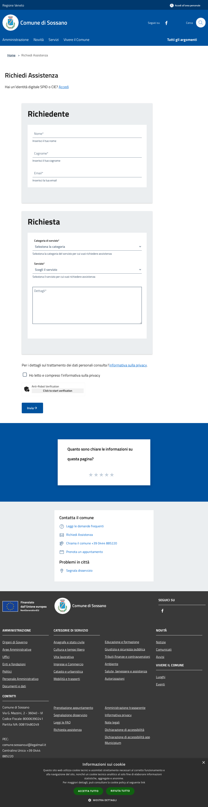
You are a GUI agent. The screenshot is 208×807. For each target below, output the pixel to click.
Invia (32, 408)
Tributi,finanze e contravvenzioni (127, 656)
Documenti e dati (14, 686)
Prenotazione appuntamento (73, 707)
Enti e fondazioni (14, 664)
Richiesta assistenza (68, 729)
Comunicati (164, 649)
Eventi (160, 684)
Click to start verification (57, 390)
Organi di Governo (14, 642)
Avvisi (160, 656)
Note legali (112, 722)
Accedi (64, 87)
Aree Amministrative (16, 649)
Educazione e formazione (122, 641)
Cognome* (41, 153)
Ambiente (111, 663)
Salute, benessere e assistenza (126, 671)
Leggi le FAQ (62, 722)
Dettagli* (40, 290)
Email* (38, 173)
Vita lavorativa (64, 656)
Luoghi (160, 676)
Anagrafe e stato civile (69, 642)
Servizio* (39, 263)
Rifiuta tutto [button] (120, 791)
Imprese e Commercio (68, 664)
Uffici (6, 656)
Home (11, 55)
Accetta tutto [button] (88, 791)
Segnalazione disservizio (70, 715)
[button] (104, 800)
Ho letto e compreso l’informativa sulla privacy (64, 375)
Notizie (161, 642)
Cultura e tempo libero (69, 649)
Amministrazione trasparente (125, 707)
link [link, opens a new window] (143, 782)
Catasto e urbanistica (68, 671)
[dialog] (104, 782)
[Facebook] (164, 22)
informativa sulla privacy (128, 365)
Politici (7, 671)
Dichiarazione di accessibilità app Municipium (127, 740)
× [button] (203, 762)
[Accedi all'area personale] (185, 5)
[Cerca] (201, 22)
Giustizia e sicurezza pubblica (125, 649)
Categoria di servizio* (46, 240)
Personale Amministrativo (20, 678)
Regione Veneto (13, 5)
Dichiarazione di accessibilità (124, 729)
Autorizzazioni (115, 678)
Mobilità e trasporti (67, 678)
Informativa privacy (118, 715)
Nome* (39, 133)
